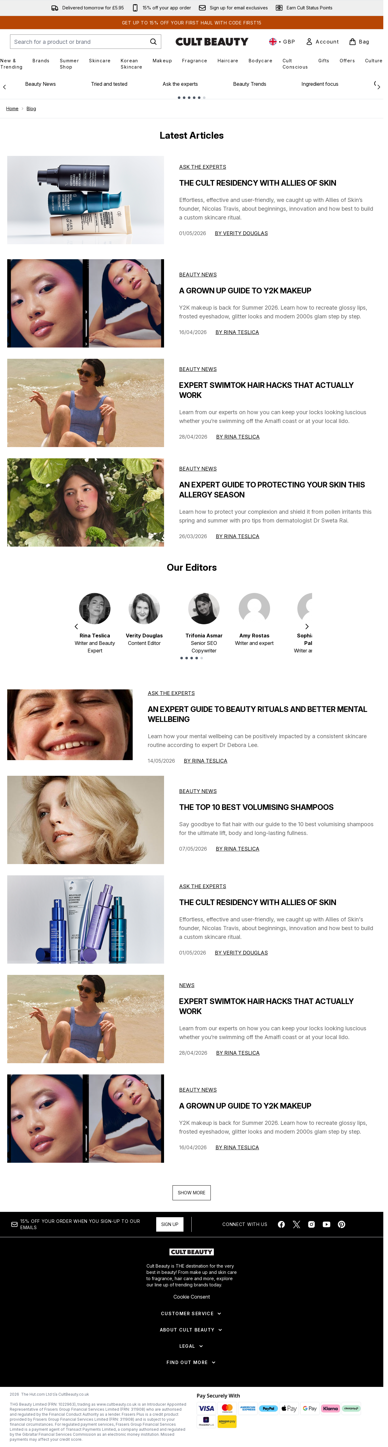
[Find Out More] (191, 1362)
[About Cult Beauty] (192, 1330)
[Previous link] (4, 86)
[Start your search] (85, 42)
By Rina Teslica (237, 332)
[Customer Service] (191, 1314)
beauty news (198, 791)
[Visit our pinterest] (341, 1224)
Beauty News (40, 84)
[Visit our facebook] (281, 1224)
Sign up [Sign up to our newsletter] (169, 1224)
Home (12, 108)
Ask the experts (180, 84)
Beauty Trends (249, 84)
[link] (322, 41)
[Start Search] (153, 42)
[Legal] (191, 1346)
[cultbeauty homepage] (212, 41)
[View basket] (359, 41)
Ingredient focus (319, 84)
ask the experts (171, 693)
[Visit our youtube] (326, 1224)
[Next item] (307, 626)
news (186, 985)
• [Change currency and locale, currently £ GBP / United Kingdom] (282, 41)
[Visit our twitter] (296, 1224)
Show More (191, 1192)
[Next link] (379, 86)
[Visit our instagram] (311, 1224)
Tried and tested (109, 84)
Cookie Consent (191, 1297)
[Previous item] (76, 626)
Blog (31, 108)
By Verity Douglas (241, 233)
